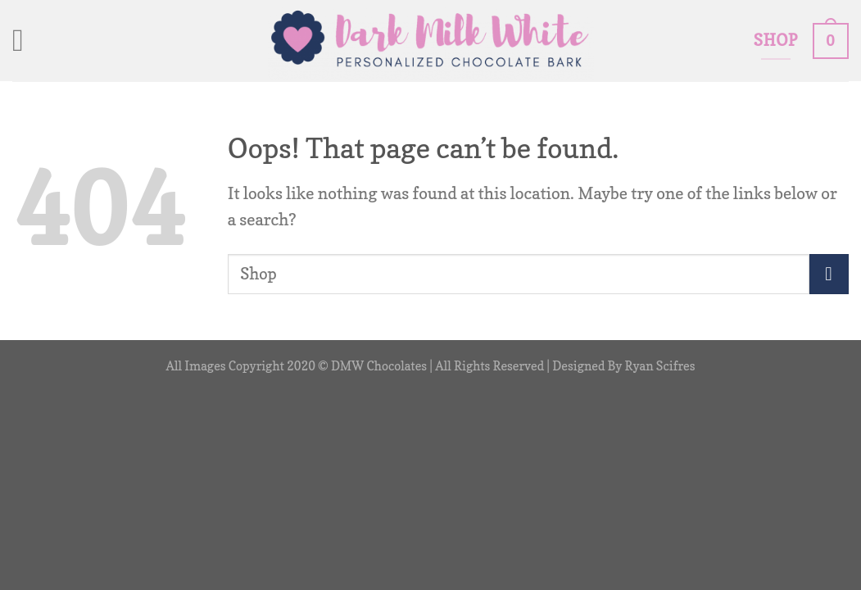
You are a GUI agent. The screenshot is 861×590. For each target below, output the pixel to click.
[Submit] (829, 274)
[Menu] (27, 41)
